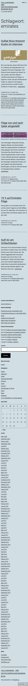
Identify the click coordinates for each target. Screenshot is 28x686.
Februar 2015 (5, 585)
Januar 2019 (4, 477)
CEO (6, 102)
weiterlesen (21, 87)
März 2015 (4, 583)
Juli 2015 (3, 576)
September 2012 (5, 621)
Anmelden (4, 655)
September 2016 (5, 544)
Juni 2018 (4, 494)
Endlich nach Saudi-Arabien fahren (16, 330)
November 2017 (5, 511)
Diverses (3, 381)
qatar (2, 182)
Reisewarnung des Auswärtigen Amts (11, 311)
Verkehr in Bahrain (12, 339)
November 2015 (5, 566)
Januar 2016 (4, 561)
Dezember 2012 (5, 614)
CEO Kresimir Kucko (13, 102)
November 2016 (5, 540)
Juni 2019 (4, 465)
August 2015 (4, 573)
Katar (18, 105)
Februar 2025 (5, 441)
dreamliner (20, 102)
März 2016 (4, 556)
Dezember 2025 (5, 439)
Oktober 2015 (5, 568)
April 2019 (4, 470)
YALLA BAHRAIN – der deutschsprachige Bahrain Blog (13, 673)
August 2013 (4, 602)
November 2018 (5, 482)
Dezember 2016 (5, 537)
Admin (3, 364)
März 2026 (4, 436)
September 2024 (5, 444)
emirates (3, 103)
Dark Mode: (23, 684)
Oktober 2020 (5, 448)
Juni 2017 (4, 523)
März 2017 (4, 530)
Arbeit (2, 376)
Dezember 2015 (5, 564)
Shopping (3, 395)
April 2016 (4, 554)
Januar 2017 (4, 535)
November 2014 (5, 590)
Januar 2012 (4, 636)
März (3, 429)
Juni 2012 (4, 624)
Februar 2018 (5, 504)
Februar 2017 (5, 532)
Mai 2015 (3, 580)
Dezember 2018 (5, 480)
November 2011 (5, 640)
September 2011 (5, 645)
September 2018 (5, 487)
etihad (7, 103)
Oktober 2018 (5, 484)
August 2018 (4, 489)
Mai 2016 (3, 552)
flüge (17, 224)
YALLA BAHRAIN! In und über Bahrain (11, 398)
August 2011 (4, 648)
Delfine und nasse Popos (14, 337)
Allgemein (12, 179)
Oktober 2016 (5, 542)
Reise (11, 94)
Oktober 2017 (5, 513)
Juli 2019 (3, 463)
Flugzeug (12, 103)
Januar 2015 (4, 588)
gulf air (16, 103)
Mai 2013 (3, 607)
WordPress (16, 680)
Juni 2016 (4, 549)
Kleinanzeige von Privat (7, 388)
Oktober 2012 (5, 619)
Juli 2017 (3, 520)
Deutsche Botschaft (6, 379)
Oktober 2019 (5, 456)
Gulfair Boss (8, 105)
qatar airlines (16, 280)
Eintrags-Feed (5, 657)
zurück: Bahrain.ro (6, 304)
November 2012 (5, 616)
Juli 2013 (3, 604)
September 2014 (5, 592)
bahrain (11, 100)
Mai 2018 (3, 496)
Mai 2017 (3, 525)
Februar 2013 (5, 609)
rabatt (20, 224)
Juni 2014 (4, 600)
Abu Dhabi (14, 98)
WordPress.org (5, 662)
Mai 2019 (3, 468)
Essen (2, 383)
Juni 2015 (4, 578)
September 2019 (5, 458)
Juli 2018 (3, 492)
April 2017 (4, 528)
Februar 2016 (5, 559)
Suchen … (4, 345)
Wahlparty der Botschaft (8, 318)
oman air (10, 280)
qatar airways (11, 107)
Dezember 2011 (5, 638)
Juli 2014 (3, 597)
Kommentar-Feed (6, 659)
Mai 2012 (3, 626)
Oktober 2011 (5, 643)
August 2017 (4, 518)
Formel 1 (3, 386)
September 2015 (5, 571)
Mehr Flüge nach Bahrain (8, 323)
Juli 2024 (3, 446)
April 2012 (4, 628)
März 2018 (4, 501)
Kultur (2, 391)
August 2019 (4, 460)
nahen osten (4, 280)
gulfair (21, 181)
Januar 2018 (4, 506)
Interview (14, 105)
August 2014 (4, 595)
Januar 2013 (4, 612)
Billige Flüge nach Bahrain (8, 320)
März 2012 (4, 631)
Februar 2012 (5, 633)
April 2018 (4, 499)
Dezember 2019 (5, 451)
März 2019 (4, 472)
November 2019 (5, 453)
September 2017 (5, 516)
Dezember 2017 (5, 508)
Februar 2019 (5, 475)
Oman (6, 107)
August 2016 (4, 547)
